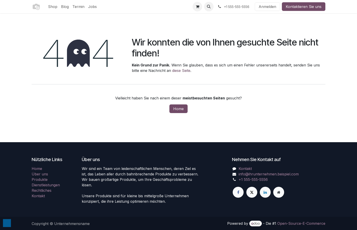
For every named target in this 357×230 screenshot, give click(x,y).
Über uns (40, 174)
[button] (209, 6)
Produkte (40, 179)
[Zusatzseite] (278, 192)
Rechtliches (41, 190)
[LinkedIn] (265, 192)
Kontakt (38, 196)
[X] (251, 192)
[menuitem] (52, 6)
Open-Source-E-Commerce (301, 223)
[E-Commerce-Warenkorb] (197, 6)
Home (178, 108)
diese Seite (181, 70)
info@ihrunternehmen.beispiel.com (269, 174)
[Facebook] (238, 192)
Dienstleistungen (46, 185)
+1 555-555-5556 (253, 179)
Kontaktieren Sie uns (303, 6)
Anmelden (267, 6)
